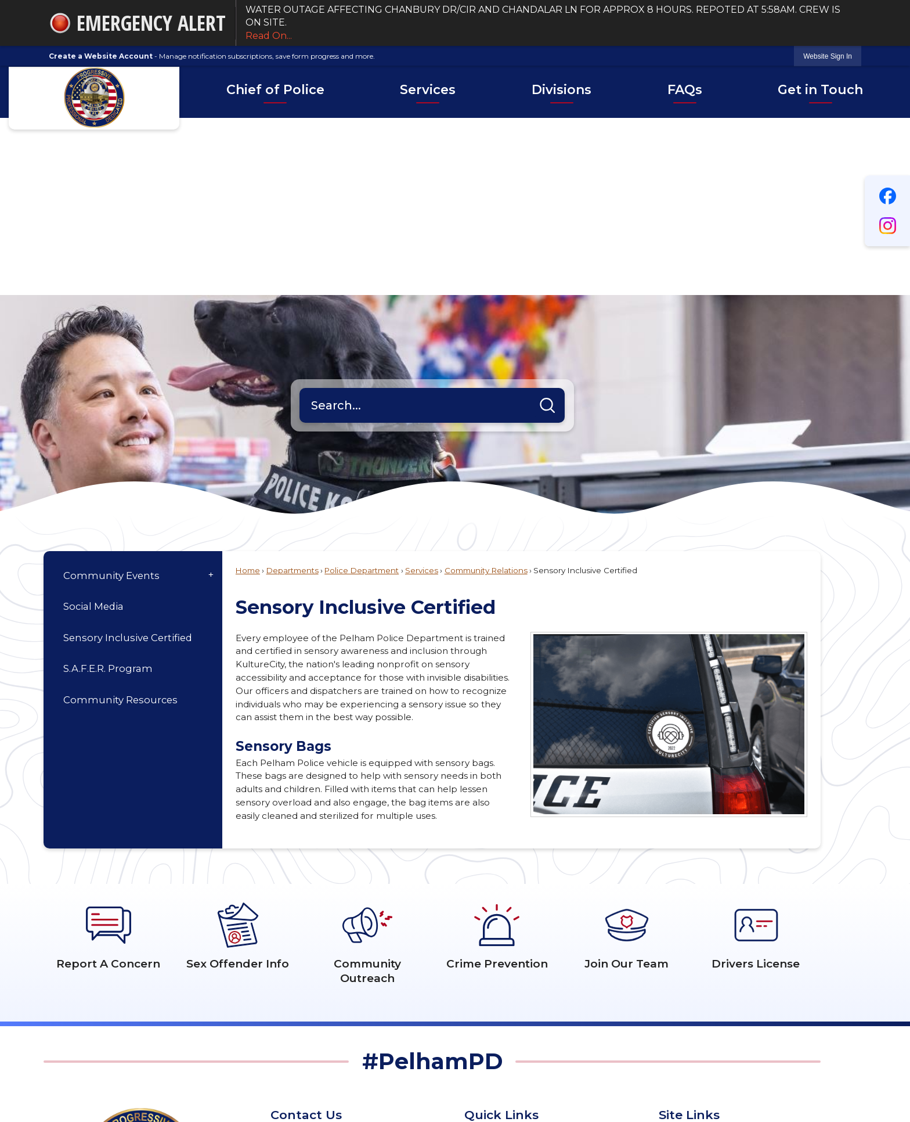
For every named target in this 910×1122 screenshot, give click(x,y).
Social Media (93, 429)
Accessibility (685, 968)
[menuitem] (275, 92)
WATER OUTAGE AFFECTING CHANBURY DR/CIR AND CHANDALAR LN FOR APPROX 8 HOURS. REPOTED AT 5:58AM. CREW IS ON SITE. (548, 23)
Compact (485, 1003)
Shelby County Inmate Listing (529, 986)
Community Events (111, 398)
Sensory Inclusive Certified (127, 460)
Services (421, 393)
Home (248, 393)
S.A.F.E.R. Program (108, 491)
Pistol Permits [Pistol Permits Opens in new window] (494, 968)
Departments (292, 393)
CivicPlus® (502, 1089)
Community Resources (120, 522)
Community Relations (486, 393)
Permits (676, 1021)
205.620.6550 (333, 1016)
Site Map (678, 986)
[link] (827, 56)
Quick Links (501, 937)
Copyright (681, 1039)
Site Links (689, 937)
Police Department (361, 393)
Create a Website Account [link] (101, 56)
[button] (547, 228)
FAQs (670, 1003)
